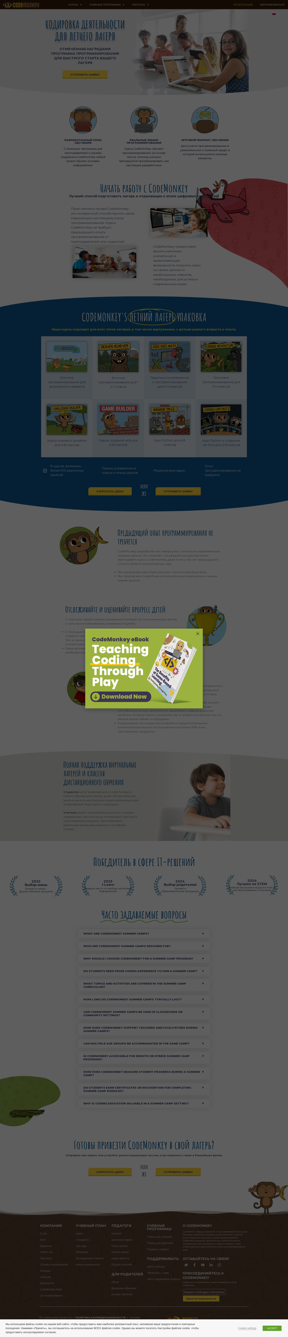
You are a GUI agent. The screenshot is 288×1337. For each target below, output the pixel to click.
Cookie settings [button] (247, 1328)
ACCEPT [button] (272, 1328)
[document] (144, 668)
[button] (197, 633)
